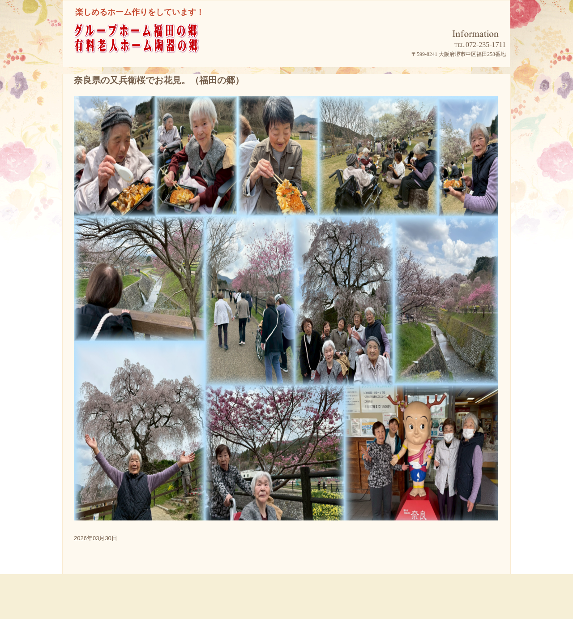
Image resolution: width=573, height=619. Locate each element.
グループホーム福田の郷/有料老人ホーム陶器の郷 (152, 50)
